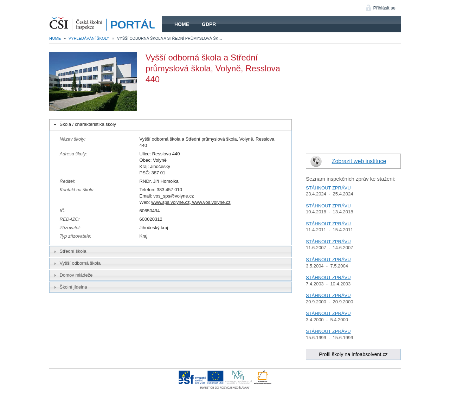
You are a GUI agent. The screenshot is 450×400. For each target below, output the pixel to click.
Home (181, 24)
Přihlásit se (384, 8)
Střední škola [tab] (69, 251)
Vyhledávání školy (89, 38)
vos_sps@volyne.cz (173, 196)
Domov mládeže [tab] (72, 275)
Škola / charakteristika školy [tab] (84, 124)
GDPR (209, 24)
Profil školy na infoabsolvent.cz (353, 354)
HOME (105, 24)
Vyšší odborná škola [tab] (76, 263)
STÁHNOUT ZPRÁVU (328, 188)
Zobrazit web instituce (359, 161)
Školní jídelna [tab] (69, 287)
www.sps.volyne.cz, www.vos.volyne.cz (190, 202)
